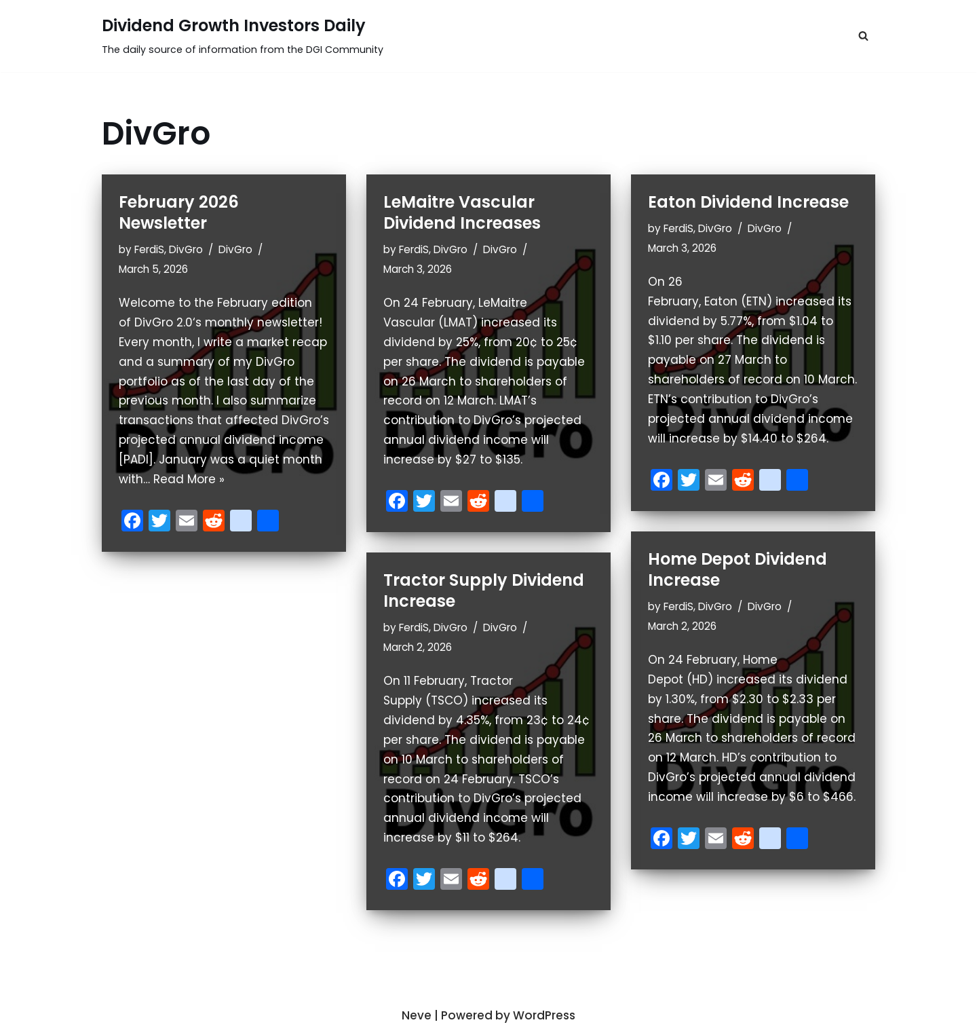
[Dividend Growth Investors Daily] (242, 36)
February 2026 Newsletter (179, 212)
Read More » (189, 479)
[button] (863, 36)
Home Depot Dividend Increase (737, 569)
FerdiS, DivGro (168, 249)
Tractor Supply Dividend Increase (483, 590)
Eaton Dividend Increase (748, 202)
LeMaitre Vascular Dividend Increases (462, 212)
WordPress (544, 1015)
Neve (417, 1015)
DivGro (235, 249)
